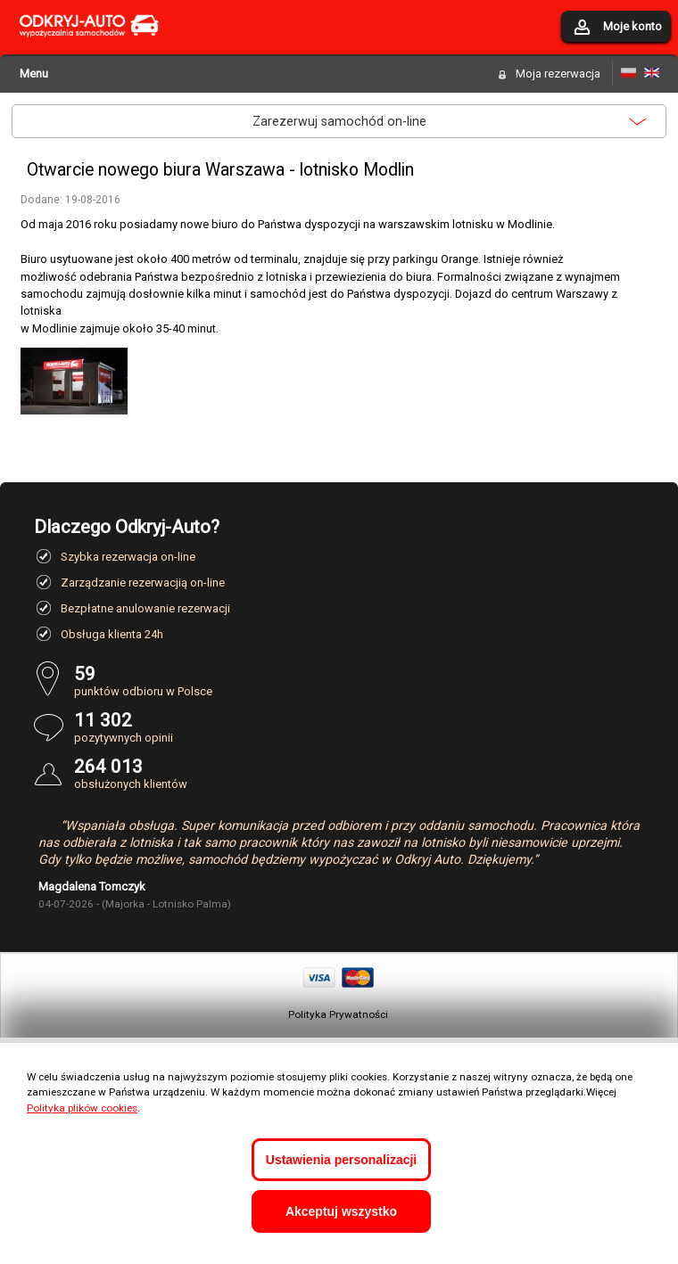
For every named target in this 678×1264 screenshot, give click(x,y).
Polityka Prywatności (338, 1014)
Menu (34, 73)
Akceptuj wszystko (341, 1211)
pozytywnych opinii (359, 727)
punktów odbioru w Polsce (359, 680)
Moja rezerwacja (558, 73)
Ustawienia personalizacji (341, 1160)
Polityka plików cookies (82, 1108)
